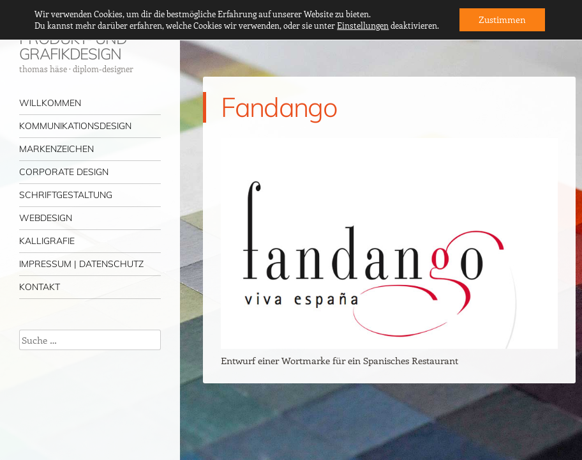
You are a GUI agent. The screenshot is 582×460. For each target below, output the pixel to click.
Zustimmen (502, 19)
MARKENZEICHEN (56, 149)
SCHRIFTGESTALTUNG (65, 195)
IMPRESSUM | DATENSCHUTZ (81, 264)
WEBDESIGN (45, 218)
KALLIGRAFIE (47, 241)
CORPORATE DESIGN (63, 172)
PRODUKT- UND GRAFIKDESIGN (73, 46)
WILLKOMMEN (50, 103)
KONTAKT (39, 287)
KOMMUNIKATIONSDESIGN (75, 126)
